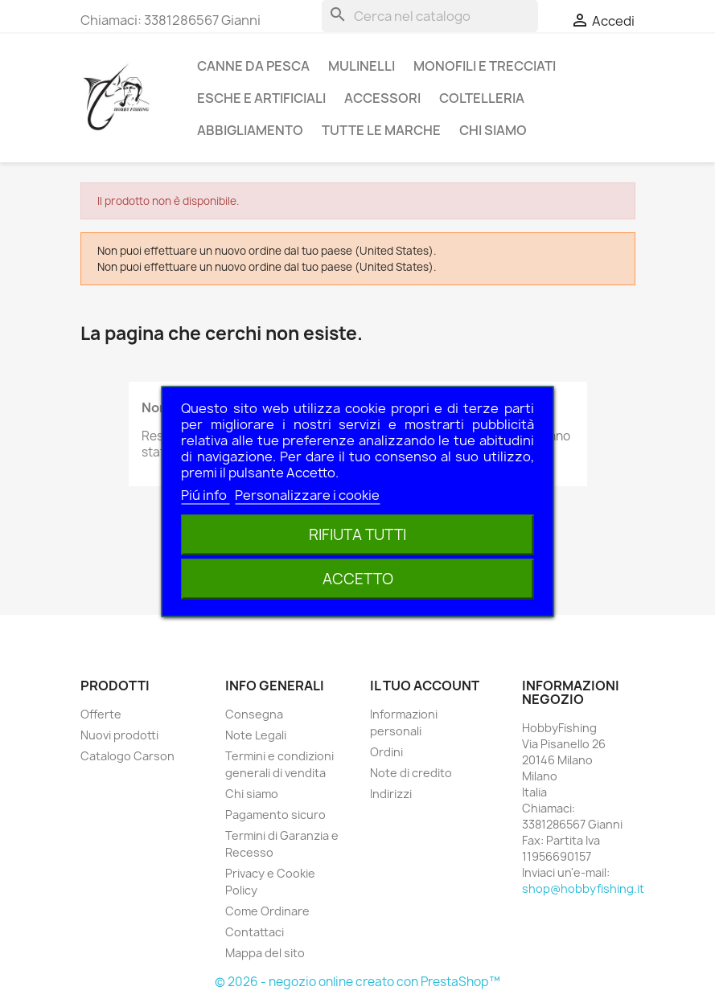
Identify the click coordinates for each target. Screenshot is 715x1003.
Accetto (358, 579)
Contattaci (254, 932)
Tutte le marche (381, 130)
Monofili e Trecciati (484, 66)
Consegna (254, 714)
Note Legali (255, 735)
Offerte (100, 714)
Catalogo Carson (127, 756)
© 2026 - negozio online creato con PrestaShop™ (357, 981)
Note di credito (411, 772)
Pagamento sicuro (275, 814)
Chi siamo (493, 130)
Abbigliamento (250, 130)
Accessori (382, 98)
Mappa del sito (265, 952)
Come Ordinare (267, 911)
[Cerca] (430, 16)
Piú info (205, 495)
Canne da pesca (253, 66)
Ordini (386, 751)
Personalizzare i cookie (307, 495)
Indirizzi (391, 793)
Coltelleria (481, 98)
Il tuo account (424, 685)
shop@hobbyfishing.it (583, 888)
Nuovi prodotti (119, 735)
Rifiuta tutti (357, 535)
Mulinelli (361, 66)
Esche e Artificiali (261, 98)
